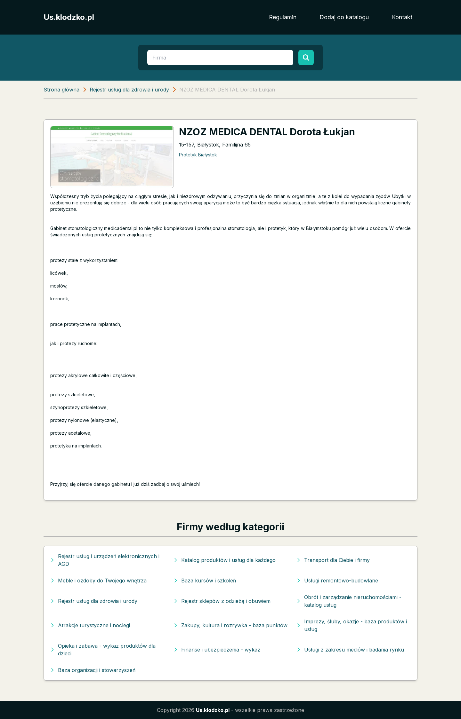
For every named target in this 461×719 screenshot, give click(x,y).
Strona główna (61, 89)
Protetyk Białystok (198, 154)
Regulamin (282, 17)
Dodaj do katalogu (344, 17)
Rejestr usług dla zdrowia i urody (129, 89)
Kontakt (402, 17)
